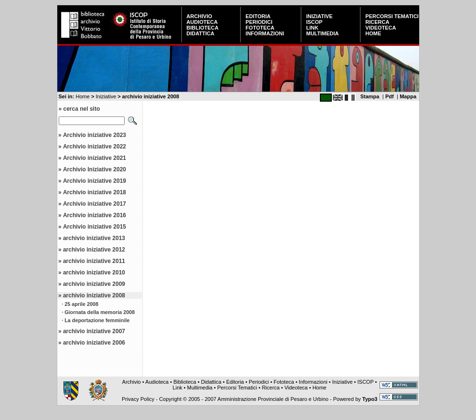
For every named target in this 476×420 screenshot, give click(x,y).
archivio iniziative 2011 (94, 261)
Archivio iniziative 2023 (94, 135)
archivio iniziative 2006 (94, 342)
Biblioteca (203, 28)
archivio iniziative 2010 (94, 272)
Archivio (199, 16)
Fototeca (259, 28)
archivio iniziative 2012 (94, 249)
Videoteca (380, 28)
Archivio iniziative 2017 (94, 203)
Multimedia (322, 33)
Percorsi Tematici (392, 16)
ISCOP (314, 22)
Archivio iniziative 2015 (94, 226)
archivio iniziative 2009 (94, 284)
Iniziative (319, 16)
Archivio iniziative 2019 (94, 181)
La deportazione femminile (96, 320)
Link (312, 28)
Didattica (200, 33)
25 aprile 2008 (81, 304)
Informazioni (264, 33)
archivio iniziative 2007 (94, 331)
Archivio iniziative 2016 (94, 215)
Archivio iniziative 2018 (94, 192)
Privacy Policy (138, 399)
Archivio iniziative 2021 (94, 158)
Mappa (408, 96)
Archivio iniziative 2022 (94, 146)
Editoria (257, 16)
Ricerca (377, 22)
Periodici (258, 22)
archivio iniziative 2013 (94, 238)
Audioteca (202, 22)
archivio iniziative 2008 (94, 295)
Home (373, 33)
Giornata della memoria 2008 (99, 312)
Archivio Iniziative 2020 (94, 169)
